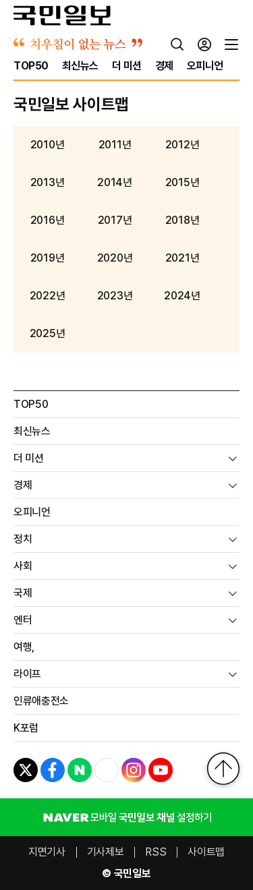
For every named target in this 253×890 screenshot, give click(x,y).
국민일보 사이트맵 (71, 104)
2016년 (47, 220)
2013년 (47, 182)
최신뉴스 (32, 431)
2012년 (182, 145)
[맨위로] (223, 768)
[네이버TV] (106, 770)
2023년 (114, 296)
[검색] (177, 44)
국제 (22, 593)
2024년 (182, 296)
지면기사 (46, 852)
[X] (25, 770)
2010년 (47, 145)
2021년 (182, 258)
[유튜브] (160, 770)
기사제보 (105, 852)
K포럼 (25, 727)
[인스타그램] (133, 770)
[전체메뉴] (231, 44)
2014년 (114, 182)
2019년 (47, 258)
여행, (23, 647)
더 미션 (28, 458)
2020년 (114, 258)
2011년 (115, 145)
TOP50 (30, 404)
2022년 (47, 296)
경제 (22, 485)
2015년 (182, 182)
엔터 (22, 620)
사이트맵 (206, 852)
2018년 (182, 220)
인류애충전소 (41, 700)
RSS (155, 852)
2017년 (115, 220)
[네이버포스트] (79, 770)
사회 (22, 566)
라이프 (27, 674)
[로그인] (204, 44)
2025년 (47, 333)
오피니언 (32, 512)
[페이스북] (52, 770)
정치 (22, 539)
